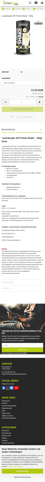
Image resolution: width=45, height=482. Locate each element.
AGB (3, 411)
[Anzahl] (22, 102)
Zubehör (4, 440)
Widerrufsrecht (7, 408)
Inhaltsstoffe (8, 282)
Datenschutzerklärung (14, 466)
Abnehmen (5, 430)
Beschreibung (8, 129)
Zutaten (5, 288)
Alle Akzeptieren (22, 471)
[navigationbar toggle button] (42, 3)
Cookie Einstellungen (9, 418)
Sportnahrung (6, 433)
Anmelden (22, 350)
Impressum (6, 401)
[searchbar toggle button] (30, 3)
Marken (4, 438)
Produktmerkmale (8, 443)
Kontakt (4, 403)
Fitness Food (6, 435)
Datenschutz (6, 413)
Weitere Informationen (22, 477)
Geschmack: (6, 78)
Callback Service (7, 416)
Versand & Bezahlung (9, 406)
